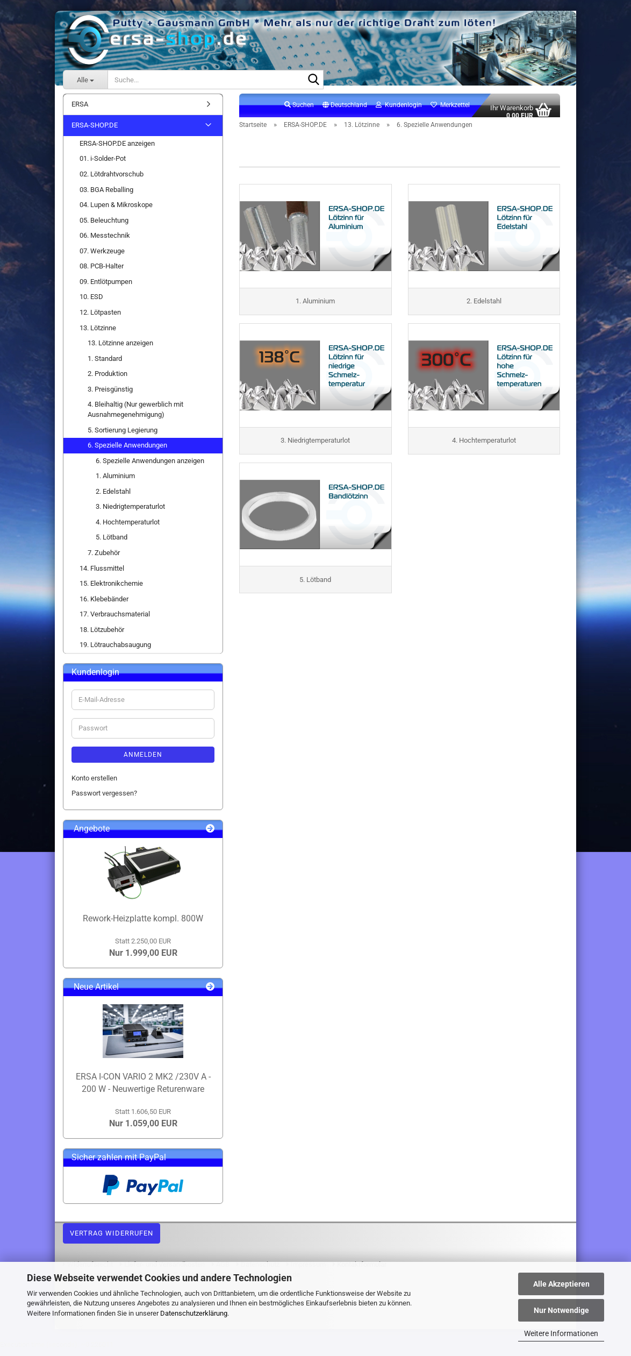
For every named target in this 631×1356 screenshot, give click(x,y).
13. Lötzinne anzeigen (120, 349)
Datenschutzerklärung (193, 1313)
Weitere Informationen (561, 1333)
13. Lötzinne (98, 334)
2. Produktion (107, 380)
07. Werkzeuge (102, 257)
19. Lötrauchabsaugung (115, 651)
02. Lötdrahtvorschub (112, 180)
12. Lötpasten (100, 318)
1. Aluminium (115, 482)
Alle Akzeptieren (561, 1284)
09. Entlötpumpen (106, 287)
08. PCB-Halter (102, 272)
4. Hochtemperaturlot (128, 528)
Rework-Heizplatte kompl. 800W (143, 924)
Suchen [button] (299, 111)
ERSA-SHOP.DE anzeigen (117, 149)
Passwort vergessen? (104, 800)
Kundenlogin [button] (399, 111)
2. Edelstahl (113, 497)
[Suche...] (85, 79)
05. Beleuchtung (104, 226)
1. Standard (105, 364)
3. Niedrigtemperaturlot (130, 513)
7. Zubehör (104, 559)
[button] (344, 111)
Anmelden (143, 760)
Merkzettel (450, 111)
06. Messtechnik (105, 242)
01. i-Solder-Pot (103, 165)
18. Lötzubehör (102, 635)
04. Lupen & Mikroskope (116, 211)
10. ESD (91, 303)
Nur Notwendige (561, 1310)
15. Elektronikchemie (111, 589)
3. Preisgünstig (110, 395)
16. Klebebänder (104, 605)
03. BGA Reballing (106, 195)
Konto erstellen (94, 784)
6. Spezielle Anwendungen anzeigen (150, 467)
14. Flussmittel (102, 574)
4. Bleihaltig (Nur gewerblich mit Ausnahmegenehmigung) (135, 416)
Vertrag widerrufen (111, 1239)
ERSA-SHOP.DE (94, 131)
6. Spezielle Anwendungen (127, 451)
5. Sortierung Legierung (122, 436)
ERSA (79, 110)
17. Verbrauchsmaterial (115, 620)
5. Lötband (111, 543)
